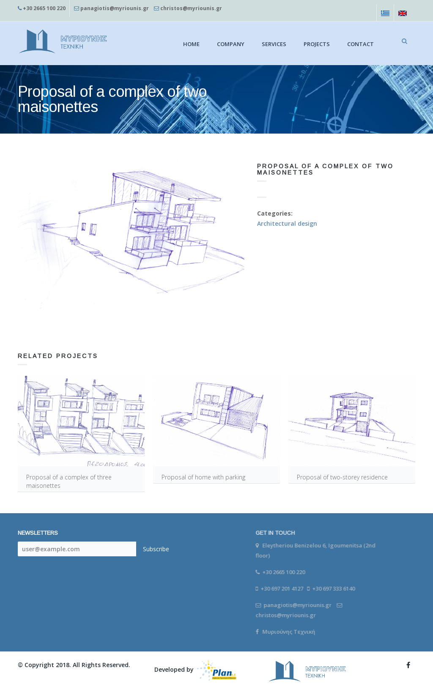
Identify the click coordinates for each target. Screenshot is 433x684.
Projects (317, 44)
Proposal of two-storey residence (342, 477)
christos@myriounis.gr (191, 8)
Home (191, 44)
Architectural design (287, 223)
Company (230, 44)
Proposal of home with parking (203, 477)
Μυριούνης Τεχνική (285, 631)
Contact (360, 44)
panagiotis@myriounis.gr (114, 8)
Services (274, 44)
